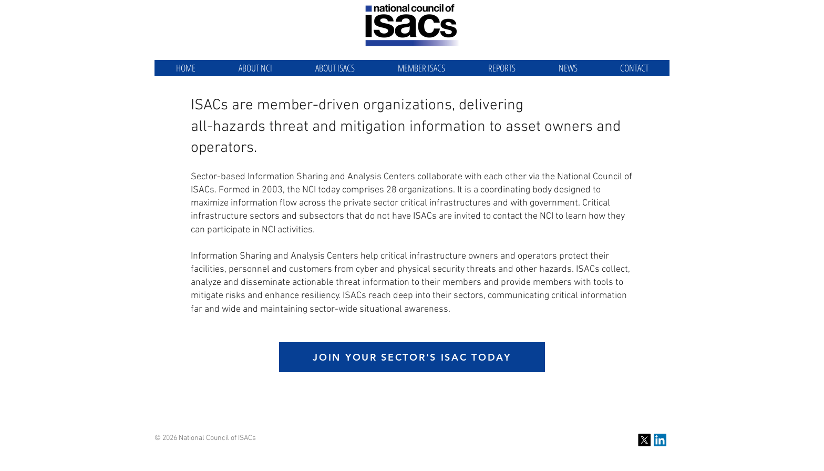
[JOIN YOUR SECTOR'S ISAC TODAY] (412, 357)
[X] (644, 440)
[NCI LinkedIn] (660, 440)
